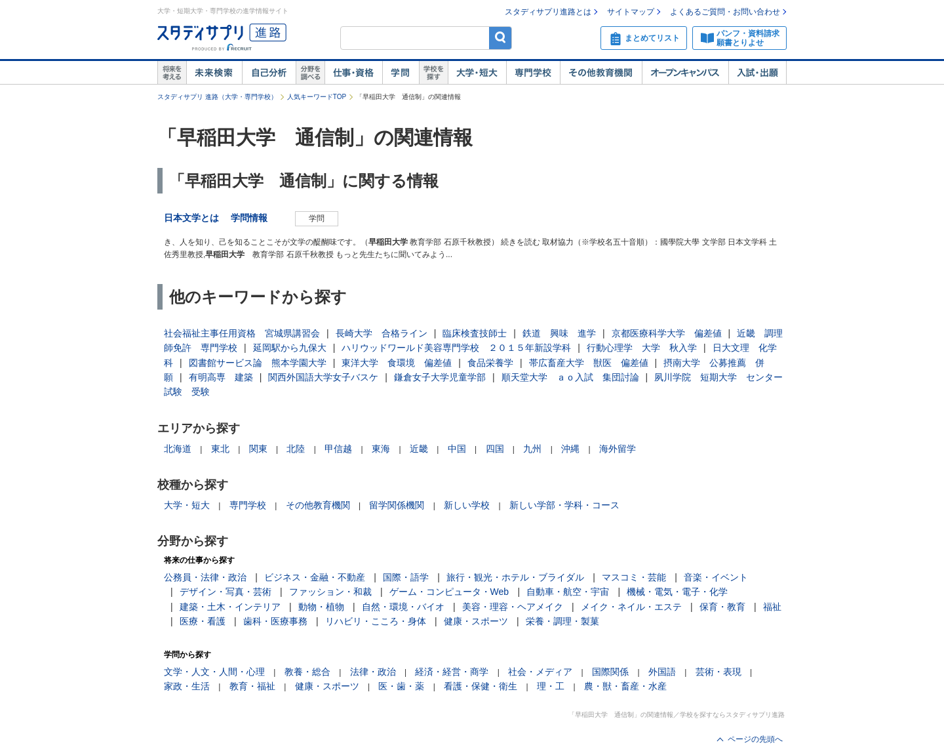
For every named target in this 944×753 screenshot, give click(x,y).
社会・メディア (540, 671)
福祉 (772, 606)
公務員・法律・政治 (205, 577)
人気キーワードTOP (316, 96)
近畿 (419, 448)
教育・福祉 (252, 686)
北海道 (177, 448)
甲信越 (338, 448)
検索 (500, 37)
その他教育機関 (601, 73)
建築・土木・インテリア (230, 606)
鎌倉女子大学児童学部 (440, 377)
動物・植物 (321, 606)
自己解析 (269, 73)
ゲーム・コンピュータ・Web (449, 591)
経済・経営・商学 (451, 671)
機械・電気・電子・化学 (677, 591)
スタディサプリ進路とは (548, 11)
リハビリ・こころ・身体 (375, 621)
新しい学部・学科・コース (564, 505)
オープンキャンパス (685, 73)
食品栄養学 (490, 362)
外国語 (662, 671)
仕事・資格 (353, 73)
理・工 (550, 686)
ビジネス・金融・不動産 (314, 577)
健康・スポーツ (476, 621)
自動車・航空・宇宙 (567, 591)
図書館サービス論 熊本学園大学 (257, 362)
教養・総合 (307, 671)
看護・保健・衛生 (480, 686)
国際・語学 (406, 577)
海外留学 (617, 448)
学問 (400, 73)
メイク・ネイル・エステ (631, 606)
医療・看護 (203, 621)
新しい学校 (467, 505)
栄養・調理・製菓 (562, 621)
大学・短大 (477, 73)
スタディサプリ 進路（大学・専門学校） (217, 96)
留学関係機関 (396, 505)
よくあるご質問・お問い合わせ (725, 11)
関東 (258, 448)
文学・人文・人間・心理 (214, 671)
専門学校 (533, 73)
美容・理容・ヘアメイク (512, 606)
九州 (532, 448)
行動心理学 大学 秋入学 (642, 347)
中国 (457, 448)
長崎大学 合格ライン (381, 333)
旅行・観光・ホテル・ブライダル (515, 577)
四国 (495, 448)
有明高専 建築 (221, 377)
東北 (220, 448)
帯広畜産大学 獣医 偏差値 (588, 362)
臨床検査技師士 (474, 333)
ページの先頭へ (755, 739)
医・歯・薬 (401, 686)
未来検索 (214, 73)
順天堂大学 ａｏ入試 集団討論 (570, 377)
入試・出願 (757, 73)
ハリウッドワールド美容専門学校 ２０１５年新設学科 (456, 347)
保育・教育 (722, 606)
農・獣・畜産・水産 (625, 686)
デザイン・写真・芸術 (225, 591)
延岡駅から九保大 (289, 347)
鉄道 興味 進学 (559, 333)
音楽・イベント (716, 577)
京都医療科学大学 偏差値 (667, 333)
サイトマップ (630, 11)
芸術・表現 (718, 671)
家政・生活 (187, 686)
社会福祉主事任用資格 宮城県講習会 (242, 333)
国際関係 (610, 671)
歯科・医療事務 (275, 621)
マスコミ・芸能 (634, 577)
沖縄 (570, 448)
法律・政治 (373, 671)
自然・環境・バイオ (403, 606)
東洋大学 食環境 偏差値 (397, 362)
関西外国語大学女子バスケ (323, 377)
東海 (381, 448)
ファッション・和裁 (330, 591)
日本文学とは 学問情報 (220, 218)
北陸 (295, 448)
